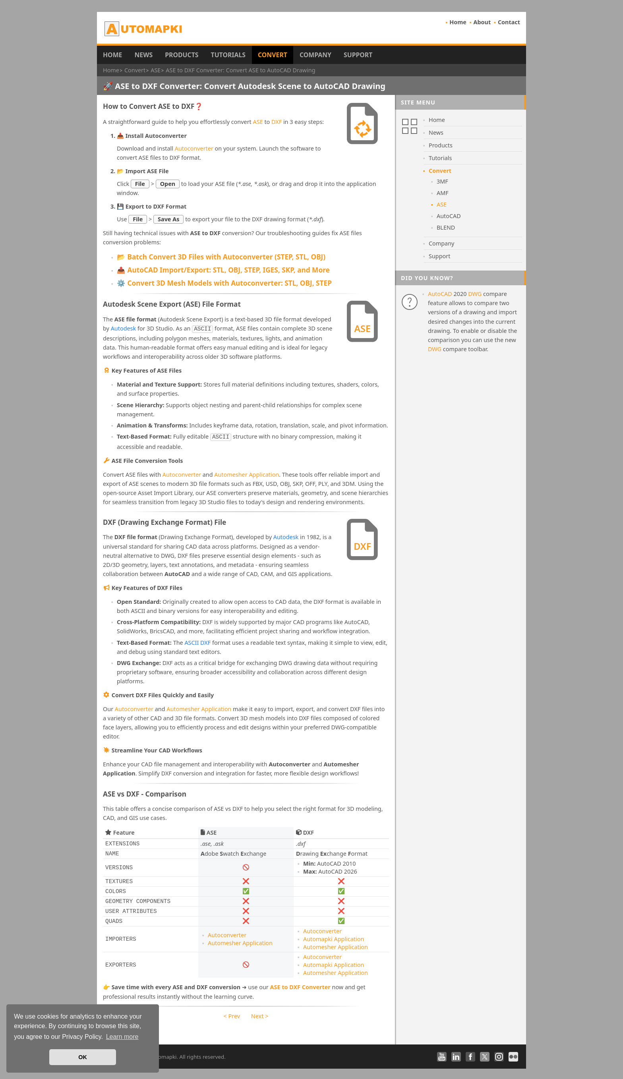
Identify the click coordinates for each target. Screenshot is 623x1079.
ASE (258, 122)
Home (457, 22)
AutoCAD (449, 216)
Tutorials (228, 54)
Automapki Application (333, 937)
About (482, 22)
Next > (260, 1014)
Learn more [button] (122, 1036)
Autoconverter (194, 148)
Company (315, 54)
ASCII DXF (197, 641)
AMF (443, 193)
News (143, 54)
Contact (509, 22)
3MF (442, 181)
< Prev (232, 1014)
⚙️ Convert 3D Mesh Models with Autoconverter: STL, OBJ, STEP (224, 283)
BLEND (446, 227)
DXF (276, 122)
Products (181, 54)
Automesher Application (246, 473)
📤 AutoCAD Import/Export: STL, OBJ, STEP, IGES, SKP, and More (223, 270)
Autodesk (123, 328)
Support (358, 54)
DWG (475, 294)
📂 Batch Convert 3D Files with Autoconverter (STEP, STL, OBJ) (221, 256)
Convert (272, 54)
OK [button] (82, 1057)
